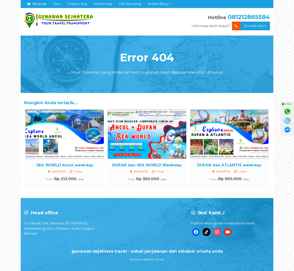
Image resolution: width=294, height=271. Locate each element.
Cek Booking (130, 4)
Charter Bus (77, 4)
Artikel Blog (157, 4)
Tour (56, 4)
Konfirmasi (103, 4)
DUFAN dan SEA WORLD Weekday (147, 165)
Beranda (37, 4)
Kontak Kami (249, 26)
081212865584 (249, 16)
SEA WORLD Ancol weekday (64, 165)
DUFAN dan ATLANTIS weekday (229, 165)
